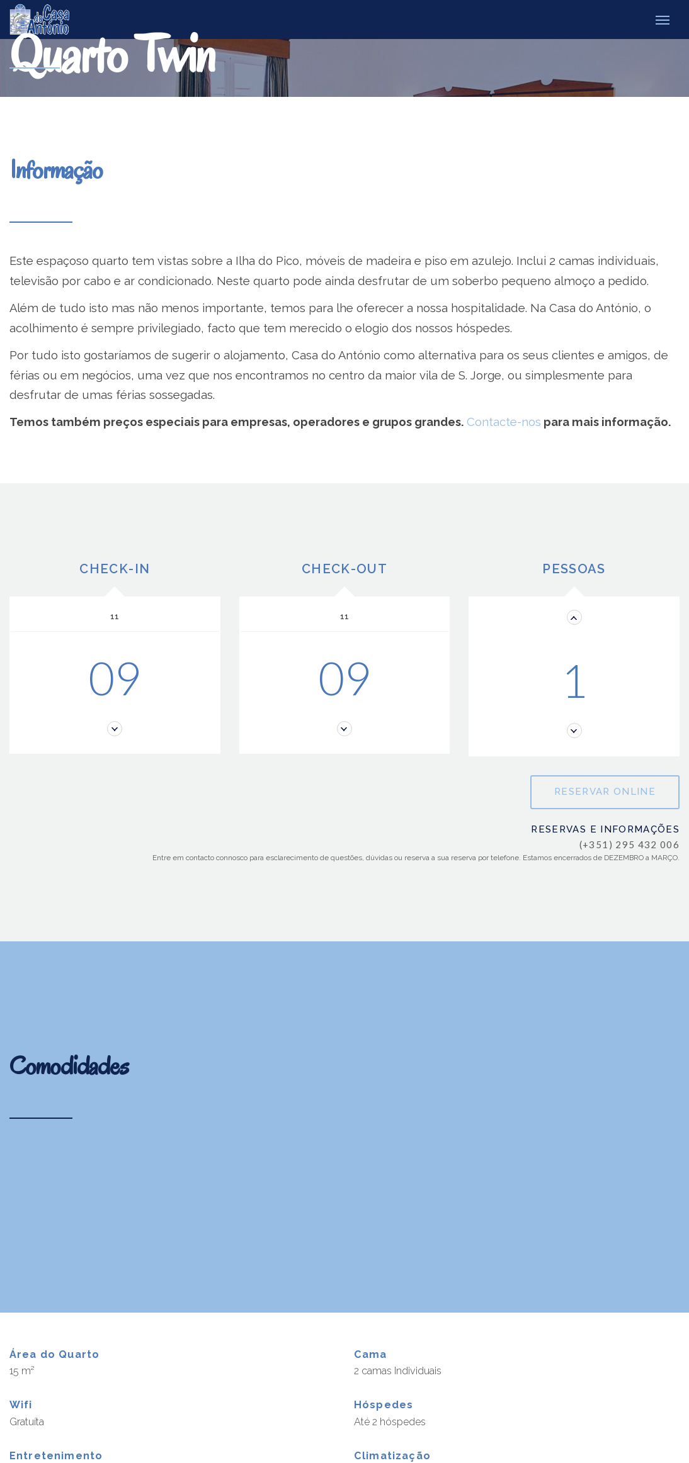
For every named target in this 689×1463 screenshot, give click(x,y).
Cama (370, 1353)
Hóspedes (383, 1404)
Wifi (21, 1404)
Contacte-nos (504, 421)
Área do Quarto (54, 1353)
